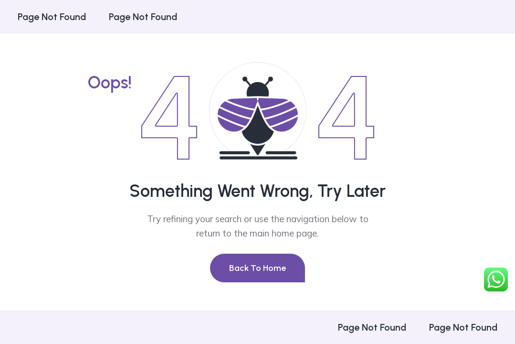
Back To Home (257, 268)
